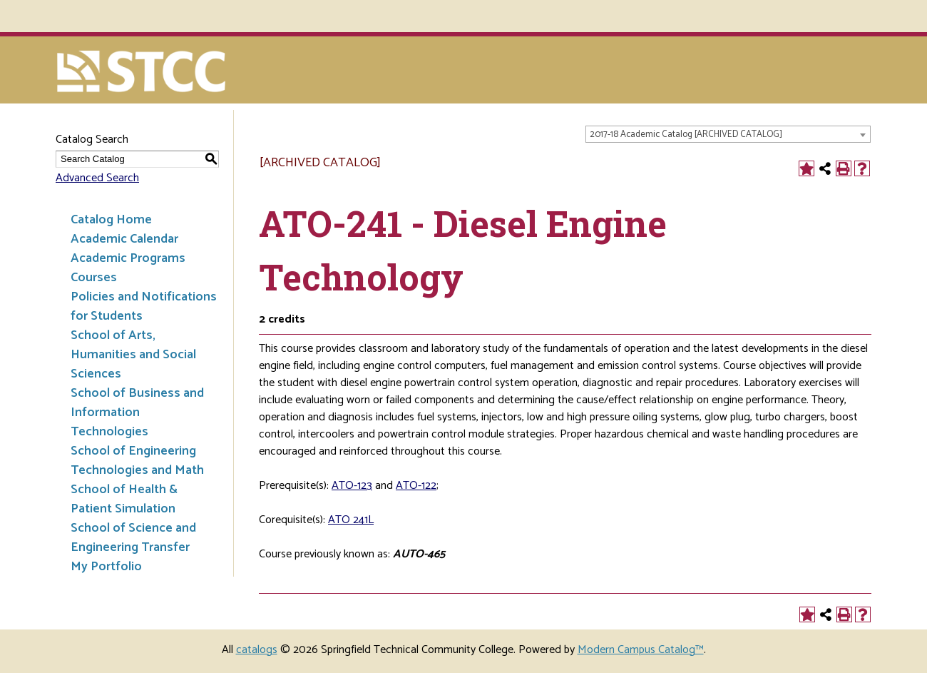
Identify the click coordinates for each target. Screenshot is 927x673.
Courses (94, 277)
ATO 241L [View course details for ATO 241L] (351, 520)
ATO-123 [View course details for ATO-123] (352, 485)
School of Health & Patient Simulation (124, 499)
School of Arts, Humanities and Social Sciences (133, 355)
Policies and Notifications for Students (144, 306)
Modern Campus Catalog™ (641, 649)
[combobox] (728, 134)
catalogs (256, 649)
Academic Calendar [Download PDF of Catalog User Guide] (124, 239)
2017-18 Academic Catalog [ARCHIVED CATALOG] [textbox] (686, 134)
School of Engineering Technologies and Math (137, 460)
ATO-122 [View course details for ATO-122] (416, 485)
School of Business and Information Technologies (137, 412)
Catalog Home (111, 220)
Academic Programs (128, 258)
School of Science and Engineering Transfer (133, 537)
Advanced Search (97, 178)
